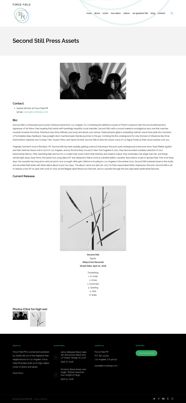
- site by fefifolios (40, 399)
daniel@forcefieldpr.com (106, 366)
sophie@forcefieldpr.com (35, 112)
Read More (18, 373)
